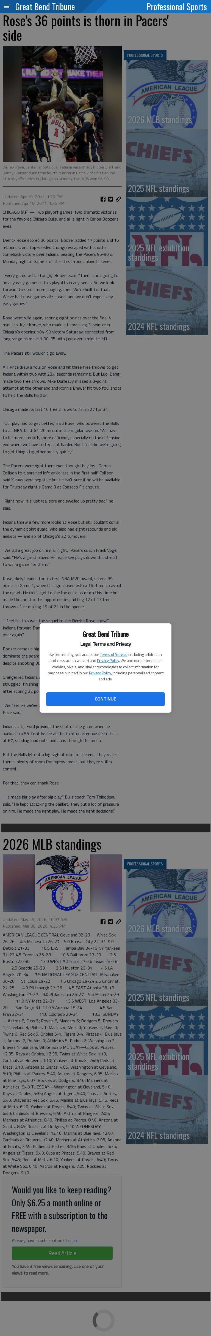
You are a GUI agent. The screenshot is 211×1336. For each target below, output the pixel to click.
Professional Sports (177, 6)
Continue (105, 699)
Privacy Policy (108, 660)
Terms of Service (113, 654)
